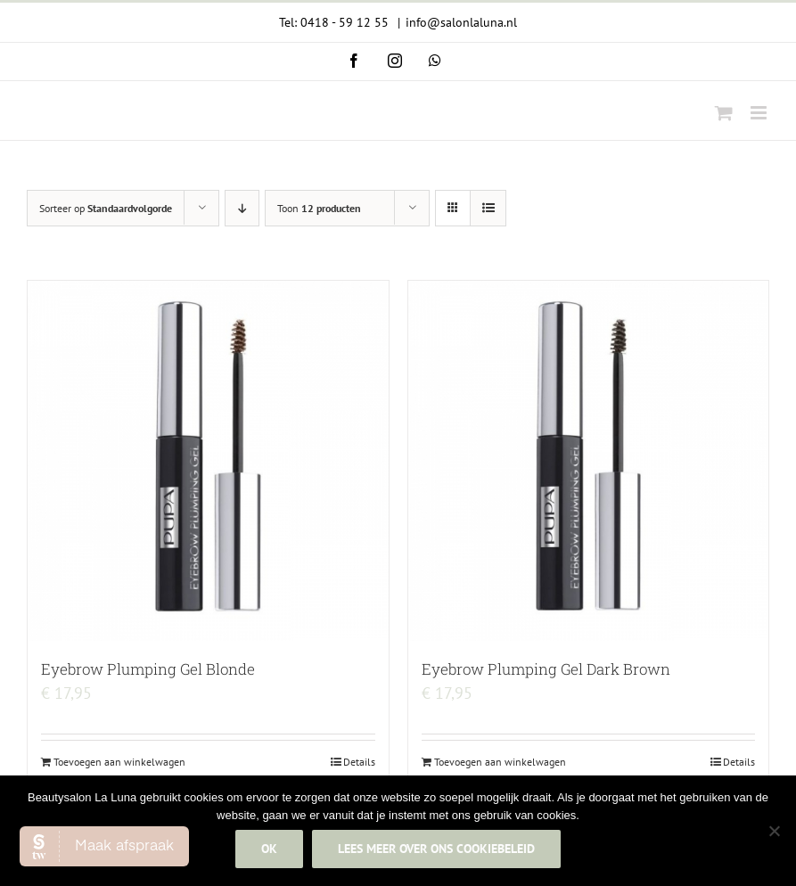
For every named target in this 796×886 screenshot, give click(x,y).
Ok (269, 849)
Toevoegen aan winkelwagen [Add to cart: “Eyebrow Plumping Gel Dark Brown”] (500, 761)
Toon (319, 208)
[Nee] (774, 831)
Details (359, 761)
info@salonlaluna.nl (461, 22)
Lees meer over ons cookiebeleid (436, 849)
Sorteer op (105, 208)
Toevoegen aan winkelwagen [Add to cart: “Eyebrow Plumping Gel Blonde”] (119, 761)
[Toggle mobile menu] (760, 112)
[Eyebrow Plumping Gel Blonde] (208, 461)
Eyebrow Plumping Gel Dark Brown (546, 669)
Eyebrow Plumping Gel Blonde (148, 669)
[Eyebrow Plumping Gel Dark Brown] (588, 461)
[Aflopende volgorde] (242, 208)
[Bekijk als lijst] (488, 208)
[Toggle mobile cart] (724, 112)
